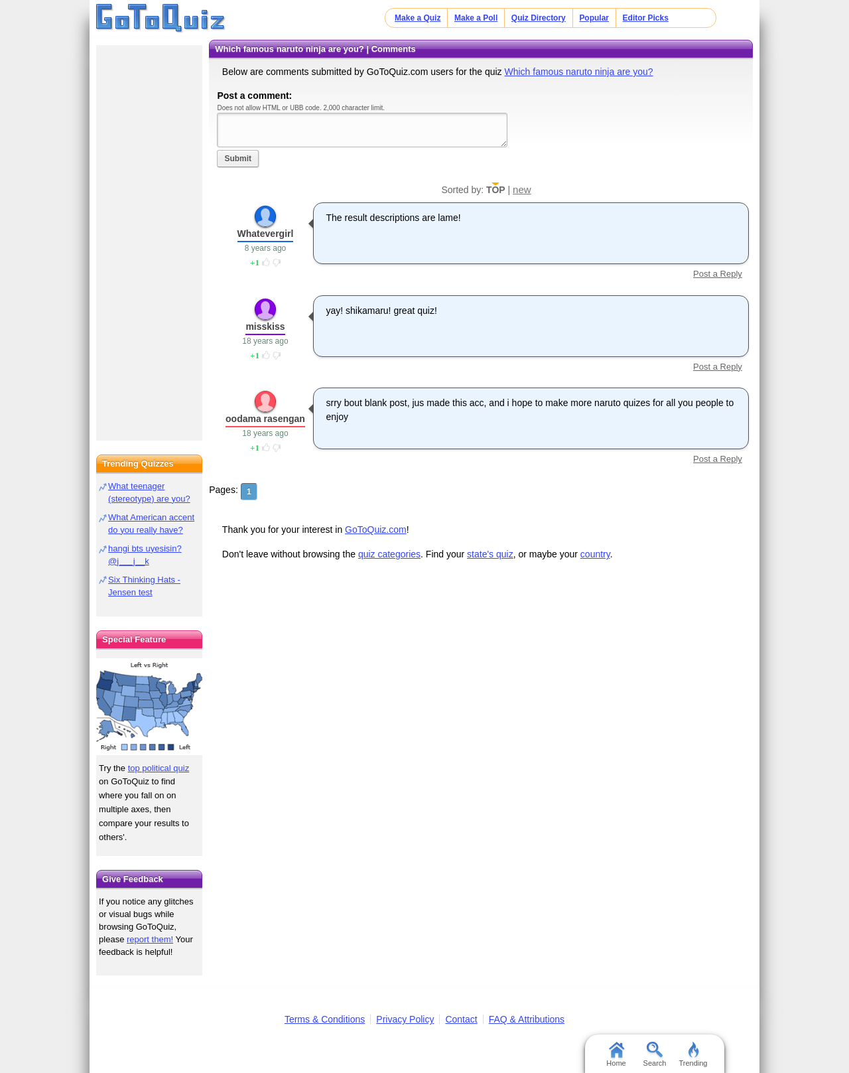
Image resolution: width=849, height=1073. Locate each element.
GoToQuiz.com (376, 529)
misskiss (265, 326)
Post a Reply (717, 274)
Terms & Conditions (325, 1019)
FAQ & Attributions (526, 1019)
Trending (693, 1054)
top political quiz (159, 768)
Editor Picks (646, 18)
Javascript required (362, 130)
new (522, 189)
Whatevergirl (265, 233)
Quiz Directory (538, 18)
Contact (461, 1019)
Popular (594, 18)
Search (655, 1054)
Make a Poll (475, 18)
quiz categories (389, 554)
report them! (150, 939)
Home (615, 1054)
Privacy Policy (405, 1019)
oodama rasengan (265, 418)
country (595, 554)
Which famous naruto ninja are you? (578, 71)
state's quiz (490, 554)
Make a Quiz (417, 18)
